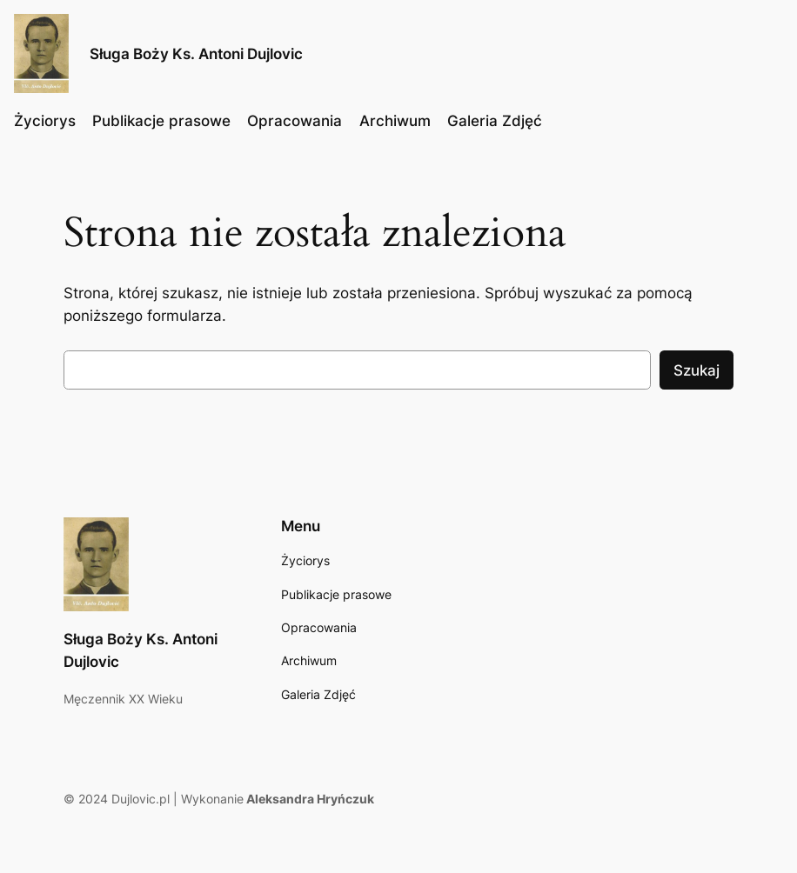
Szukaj (696, 370)
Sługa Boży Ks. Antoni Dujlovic (196, 53)
